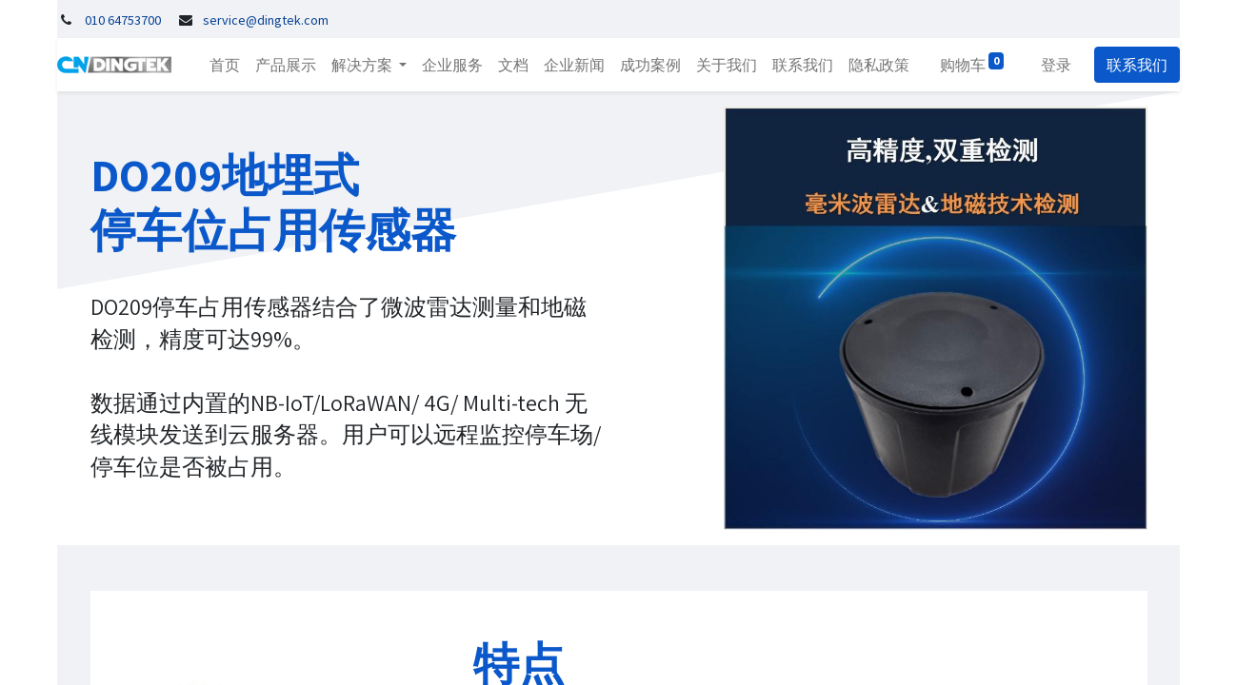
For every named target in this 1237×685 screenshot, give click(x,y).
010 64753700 (123, 20)
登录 (1056, 64)
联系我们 (1137, 64)
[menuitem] (225, 65)
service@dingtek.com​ (266, 20)
